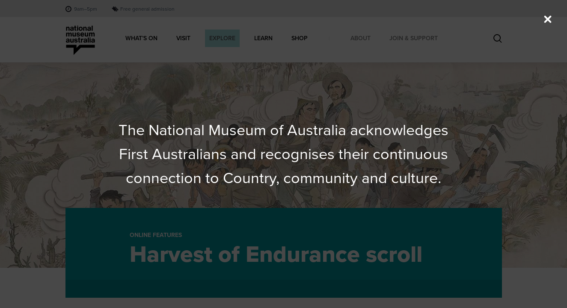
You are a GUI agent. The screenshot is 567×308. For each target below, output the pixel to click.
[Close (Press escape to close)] (547, 19)
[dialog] (284, 154)
